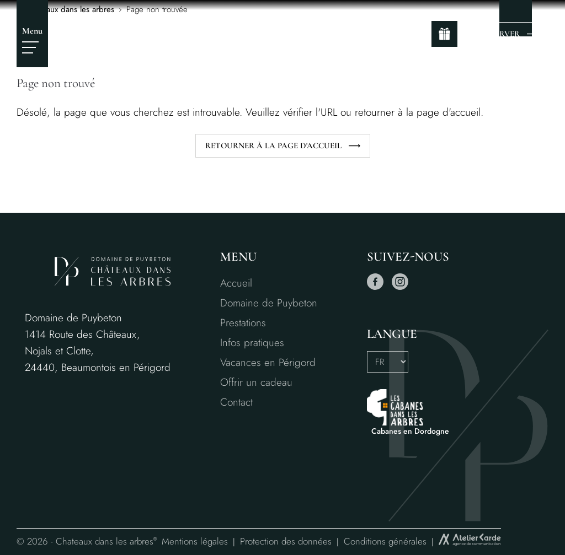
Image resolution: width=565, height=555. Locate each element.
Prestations (243, 322)
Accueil (236, 283)
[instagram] (400, 287)
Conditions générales (385, 541)
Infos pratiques (252, 342)
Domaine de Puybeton (268, 302)
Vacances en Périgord (268, 362)
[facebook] (375, 287)
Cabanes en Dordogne (410, 431)
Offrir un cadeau (256, 382)
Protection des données (286, 541)
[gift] (444, 34)
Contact (236, 402)
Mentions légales (195, 541)
